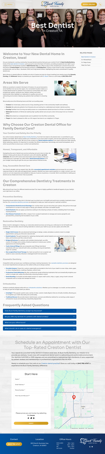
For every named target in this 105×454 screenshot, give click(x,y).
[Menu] (8, 4)
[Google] (89, 446)
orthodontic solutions (35, 287)
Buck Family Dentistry (30, 137)
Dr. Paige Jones (86, 62)
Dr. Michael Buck (86, 59)
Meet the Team (85, 65)
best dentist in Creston (17, 64)
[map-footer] (73, 399)
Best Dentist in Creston (88, 57)
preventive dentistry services (19, 202)
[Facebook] (92, 446)
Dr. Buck (45, 76)
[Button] (100, 4)
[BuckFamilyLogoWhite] (91, 441)
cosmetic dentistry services (59, 263)
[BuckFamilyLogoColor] (52, 4)
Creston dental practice (50, 363)
